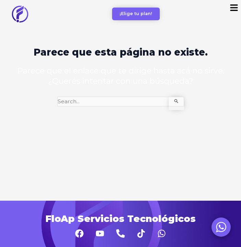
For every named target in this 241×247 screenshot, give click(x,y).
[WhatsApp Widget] (221, 227)
